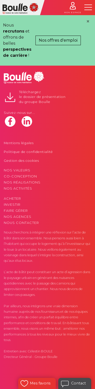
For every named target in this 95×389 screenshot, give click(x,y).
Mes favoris (40, 383)
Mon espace (72, 12)
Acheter (12, 198)
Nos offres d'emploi (58, 40)
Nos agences (17, 217)
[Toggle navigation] (88, 7)
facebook (10, 121)
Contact (78, 383)
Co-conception (20, 176)
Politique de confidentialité (28, 152)
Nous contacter (21, 223)
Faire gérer (16, 211)
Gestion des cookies (21, 161)
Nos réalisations (22, 182)
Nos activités (18, 188)
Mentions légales (19, 143)
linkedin (27, 121)
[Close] (88, 21)
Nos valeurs (17, 170)
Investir (12, 204)
